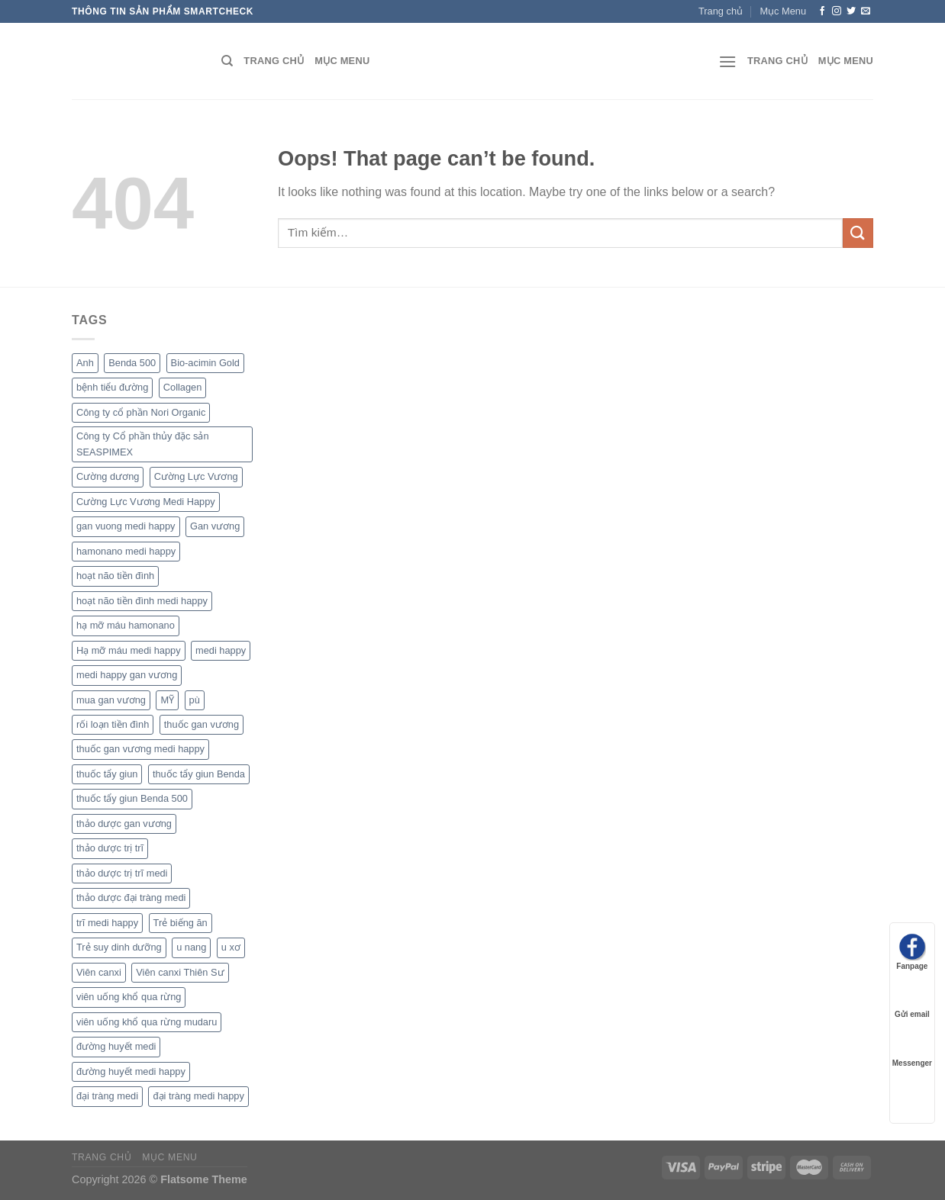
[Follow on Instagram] (836, 11)
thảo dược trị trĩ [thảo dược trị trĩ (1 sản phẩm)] (110, 848)
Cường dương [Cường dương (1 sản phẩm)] (107, 476)
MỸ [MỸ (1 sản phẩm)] (167, 700)
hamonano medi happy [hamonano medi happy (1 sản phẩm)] (126, 551)
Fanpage (911, 951)
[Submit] (858, 233)
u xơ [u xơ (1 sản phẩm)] (230, 947)
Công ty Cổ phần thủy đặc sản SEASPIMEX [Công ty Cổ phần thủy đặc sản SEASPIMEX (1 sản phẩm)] (142, 443)
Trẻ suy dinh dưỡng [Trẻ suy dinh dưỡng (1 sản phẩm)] (119, 947)
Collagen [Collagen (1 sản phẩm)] (182, 387)
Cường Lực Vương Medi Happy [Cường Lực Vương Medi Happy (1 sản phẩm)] (145, 501)
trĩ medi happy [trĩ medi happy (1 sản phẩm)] (107, 922)
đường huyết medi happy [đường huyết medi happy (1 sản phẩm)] (130, 1071)
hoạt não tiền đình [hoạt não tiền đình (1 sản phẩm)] (115, 575)
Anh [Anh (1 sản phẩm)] (85, 362)
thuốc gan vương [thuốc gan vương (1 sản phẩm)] (201, 724)
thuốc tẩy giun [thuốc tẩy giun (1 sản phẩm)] (106, 774)
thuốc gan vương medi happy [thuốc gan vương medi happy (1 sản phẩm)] (140, 748)
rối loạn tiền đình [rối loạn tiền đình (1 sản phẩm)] (112, 724)
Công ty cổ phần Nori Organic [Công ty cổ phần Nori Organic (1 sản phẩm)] (140, 412)
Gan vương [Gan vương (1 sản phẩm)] (215, 526)
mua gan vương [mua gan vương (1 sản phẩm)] (111, 700)
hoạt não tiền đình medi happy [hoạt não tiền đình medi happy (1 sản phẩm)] (142, 600)
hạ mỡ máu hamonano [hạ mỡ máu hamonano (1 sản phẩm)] (125, 625)
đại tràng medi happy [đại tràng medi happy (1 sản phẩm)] (198, 1096)
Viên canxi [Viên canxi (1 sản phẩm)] (98, 972)
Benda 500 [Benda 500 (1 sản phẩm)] (132, 362)
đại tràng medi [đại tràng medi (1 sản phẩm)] (107, 1096)
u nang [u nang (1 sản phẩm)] (191, 947)
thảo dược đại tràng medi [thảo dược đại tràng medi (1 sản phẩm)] (130, 897)
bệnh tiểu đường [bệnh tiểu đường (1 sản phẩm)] (112, 387)
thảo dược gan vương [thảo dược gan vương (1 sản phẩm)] (124, 823)
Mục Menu (783, 11)
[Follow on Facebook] (822, 11)
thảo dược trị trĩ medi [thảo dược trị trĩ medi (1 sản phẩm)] (121, 873)
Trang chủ (720, 11)
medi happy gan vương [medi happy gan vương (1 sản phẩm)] (126, 674)
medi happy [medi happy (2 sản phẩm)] (220, 650)
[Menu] (727, 61)
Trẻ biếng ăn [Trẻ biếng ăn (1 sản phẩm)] (180, 922)
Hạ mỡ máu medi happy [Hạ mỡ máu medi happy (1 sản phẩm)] (128, 650)
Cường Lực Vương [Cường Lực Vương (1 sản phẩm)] (196, 476)
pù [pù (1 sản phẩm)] (194, 700)
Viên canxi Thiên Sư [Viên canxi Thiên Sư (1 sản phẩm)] (180, 972)
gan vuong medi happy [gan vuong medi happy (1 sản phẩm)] (126, 526)
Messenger (912, 1048)
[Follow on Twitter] (851, 11)
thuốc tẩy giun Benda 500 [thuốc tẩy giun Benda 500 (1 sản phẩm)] (132, 798)
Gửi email (912, 999)
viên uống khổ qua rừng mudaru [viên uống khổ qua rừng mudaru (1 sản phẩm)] (146, 1022)
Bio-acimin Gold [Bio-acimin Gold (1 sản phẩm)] (205, 362)
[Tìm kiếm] (227, 61)
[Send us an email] (865, 11)
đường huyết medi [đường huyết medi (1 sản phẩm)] (116, 1046)
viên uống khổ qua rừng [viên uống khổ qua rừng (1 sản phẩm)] (128, 996)
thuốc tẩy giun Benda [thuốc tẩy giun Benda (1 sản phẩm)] (199, 774)
